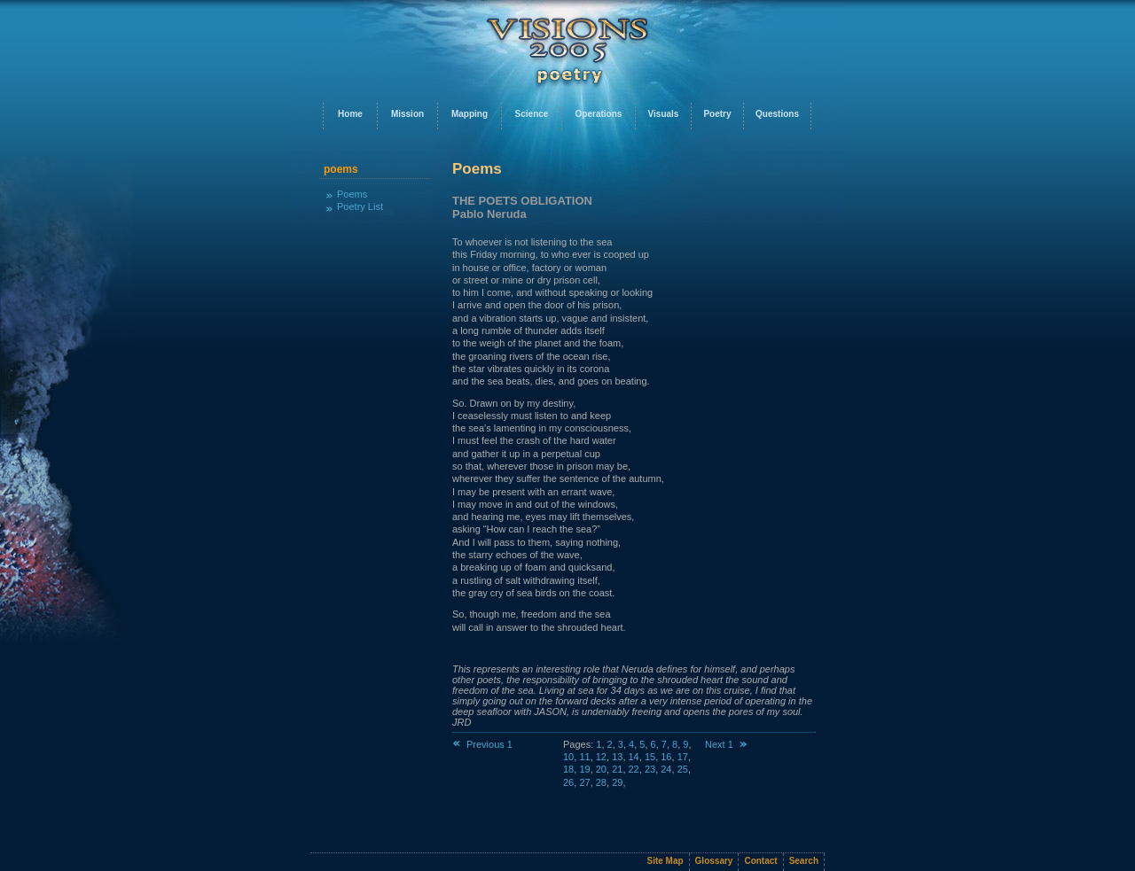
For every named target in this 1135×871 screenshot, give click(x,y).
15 (650, 756)
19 (584, 769)
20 (601, 769)
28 (601, 782)
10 (568, 756)
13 (617, 756)
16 (666, 756)
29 (617, 782)
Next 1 (726, 744)
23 (650, 769)
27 (584, 782)
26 (568, 782)
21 (617, 769)
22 (634, 769)
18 (568, 769)
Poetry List (360, 206)
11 (584, 756)
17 (682, 756)
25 (682, 769)
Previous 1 (482, 744)
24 (666, 769)
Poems (352, 194)
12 (601, 756)
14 (634, 756)
